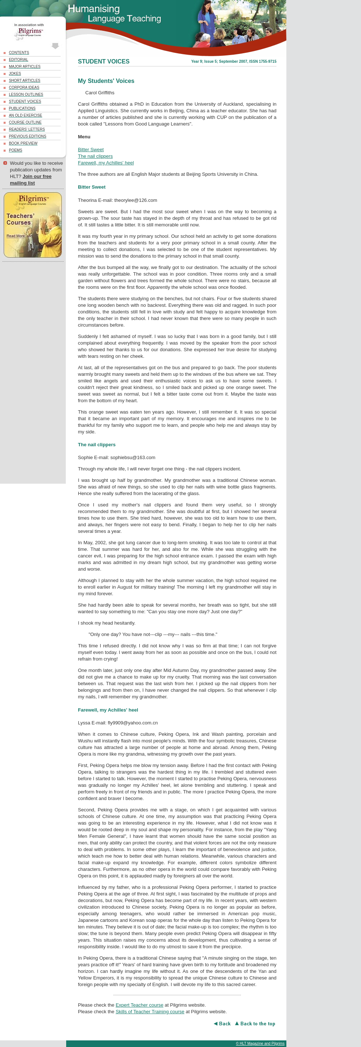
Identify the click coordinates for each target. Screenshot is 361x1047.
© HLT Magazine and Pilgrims (260, 1043)
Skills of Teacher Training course (150, 1011)
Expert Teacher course (140, 1005)
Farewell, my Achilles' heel (106, 163)
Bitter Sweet (91, 149)
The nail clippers (95, 156)
